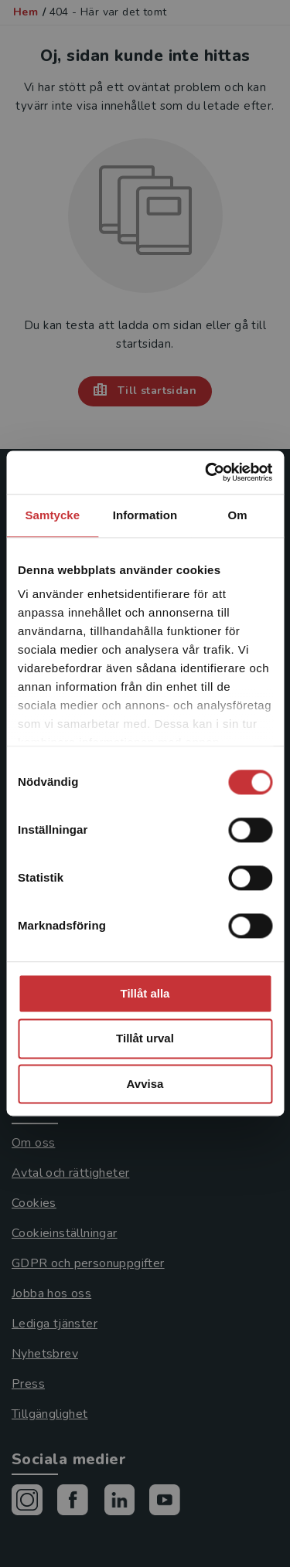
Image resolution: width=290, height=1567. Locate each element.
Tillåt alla (145, 993)
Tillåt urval (145, 1038)
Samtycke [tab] (52, 515)
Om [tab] (237, 515)
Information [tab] (145, 515)
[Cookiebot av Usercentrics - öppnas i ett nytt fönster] (206, 472)
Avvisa (145, 1083)
